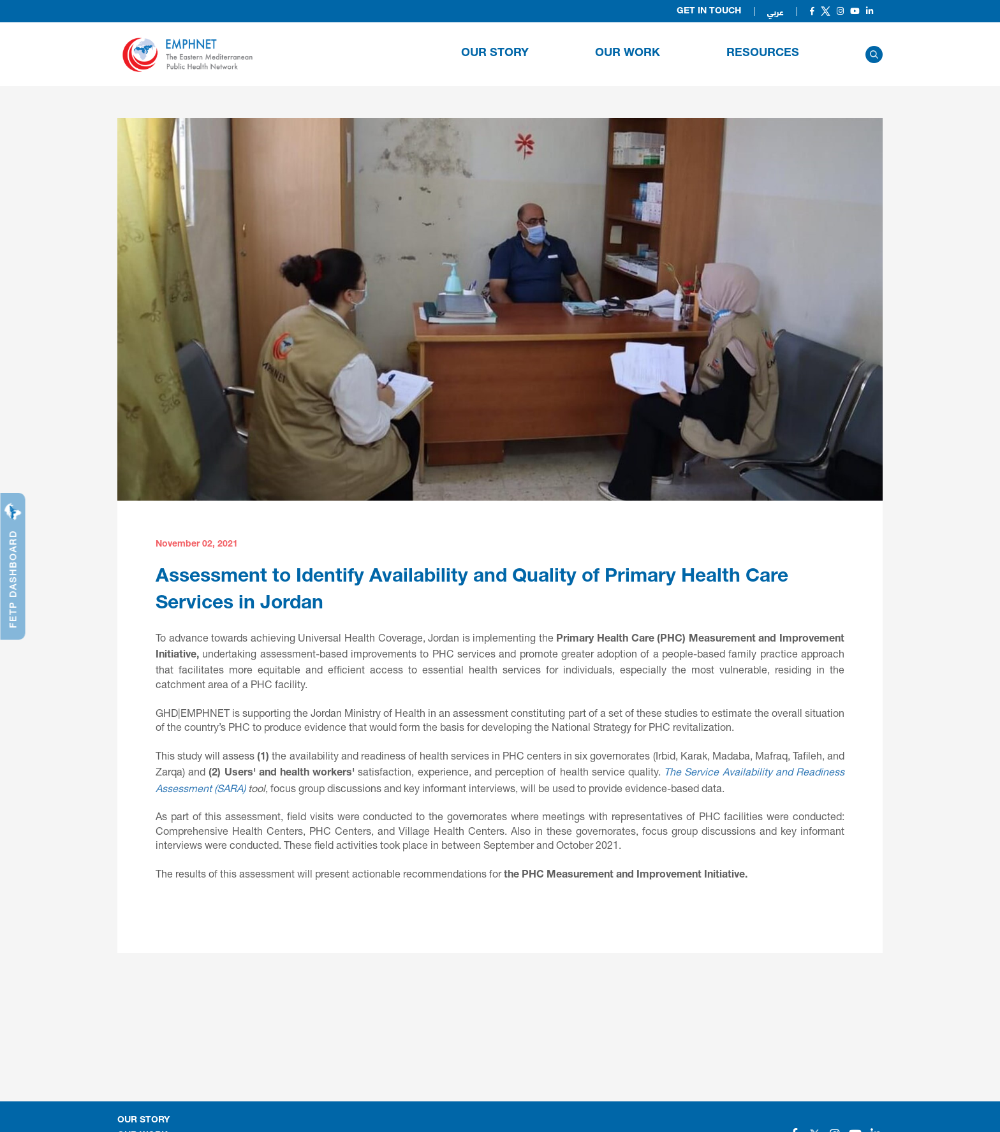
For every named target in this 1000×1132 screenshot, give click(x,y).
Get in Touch (709, 11)
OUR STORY (495, 53)
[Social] (812, 11)
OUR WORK (627, 53)
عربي (775, 11)
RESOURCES (762, 53)
